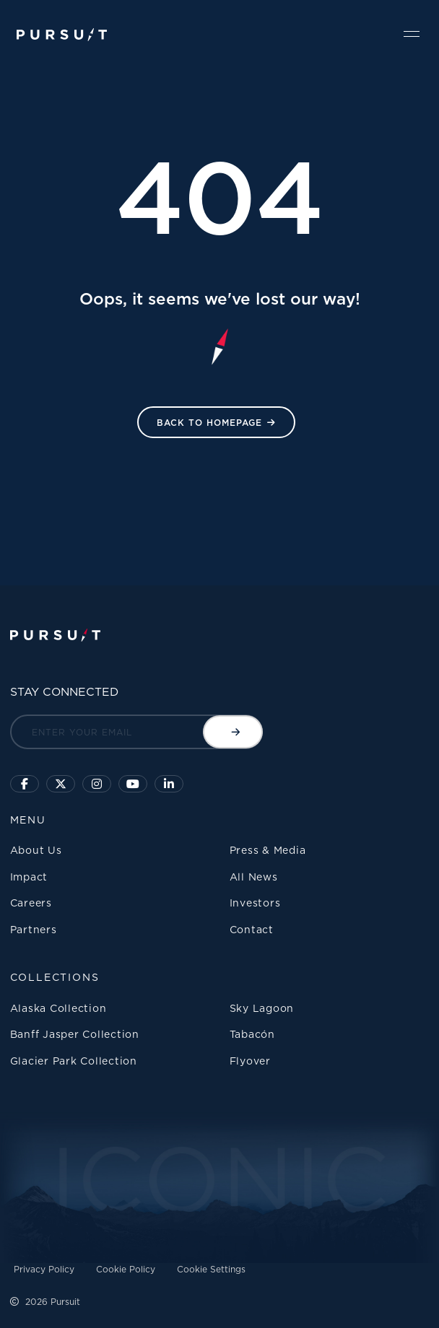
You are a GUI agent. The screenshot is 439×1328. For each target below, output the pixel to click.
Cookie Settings (211, 1269)
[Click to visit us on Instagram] (96, 783)
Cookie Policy (125, 1269)
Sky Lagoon (262, 1008)
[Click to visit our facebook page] (24, 783)
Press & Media (268, 850)
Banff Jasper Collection (74, 1034)
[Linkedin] (169, 783)
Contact (252, 929)
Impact (29, 876)
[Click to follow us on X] (60, 783)
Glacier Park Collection (73, 1060)
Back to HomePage (209, 422)
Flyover (250, 1060)
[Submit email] (233, 731)
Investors (255, 902)
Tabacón (252, 1034)
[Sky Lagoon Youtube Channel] (132, 783)
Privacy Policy (44, 1269)
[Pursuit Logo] (62, 35)
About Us (36, 850)
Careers (31, 902)
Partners (33, 929)
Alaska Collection (58, 1008)
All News (254, 876)
